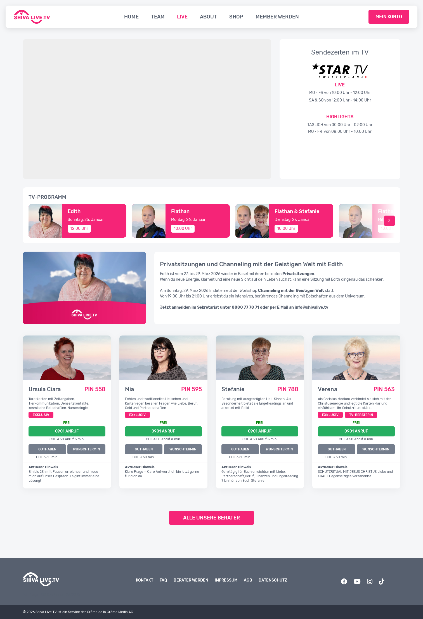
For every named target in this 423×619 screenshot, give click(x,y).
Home (131, 17)
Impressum (226, 580)
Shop (236, 17)
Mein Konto (388, 16)
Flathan (180, 211)
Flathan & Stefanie (297, 211)
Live (182, 17)
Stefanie (233, 389)
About (208, 17)
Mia (129, 389)
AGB (248, 580)
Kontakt (144, 580)
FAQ (163, 580)
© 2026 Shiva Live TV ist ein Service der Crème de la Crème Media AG (78, 612)
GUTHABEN (47, 449)
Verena (327, 389)
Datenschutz (273, 580)
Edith (74, 211)
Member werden (277, 17)
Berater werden (191, 580)
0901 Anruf (67, 431)
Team (158, 17)
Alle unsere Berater (211, 518)
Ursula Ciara (45, 389)
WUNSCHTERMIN (86, 449)
